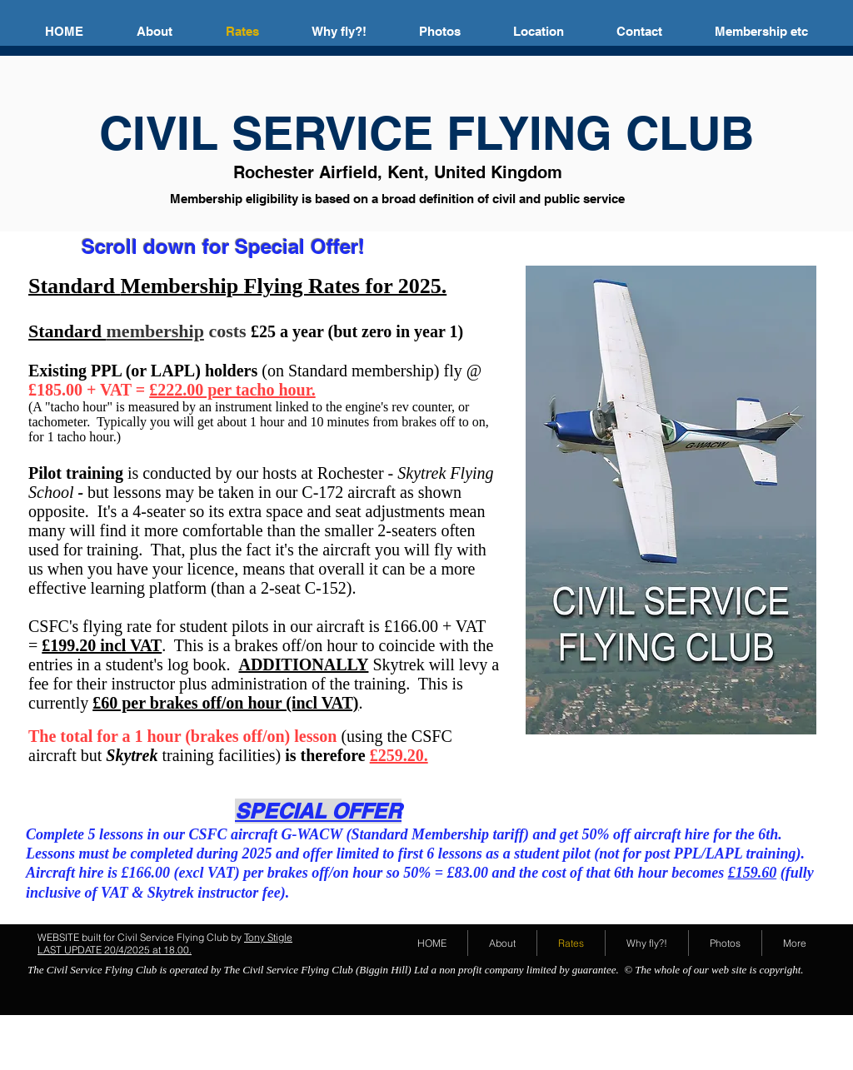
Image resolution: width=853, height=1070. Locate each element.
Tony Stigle (268, 937)
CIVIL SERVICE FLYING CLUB (426, 133)
